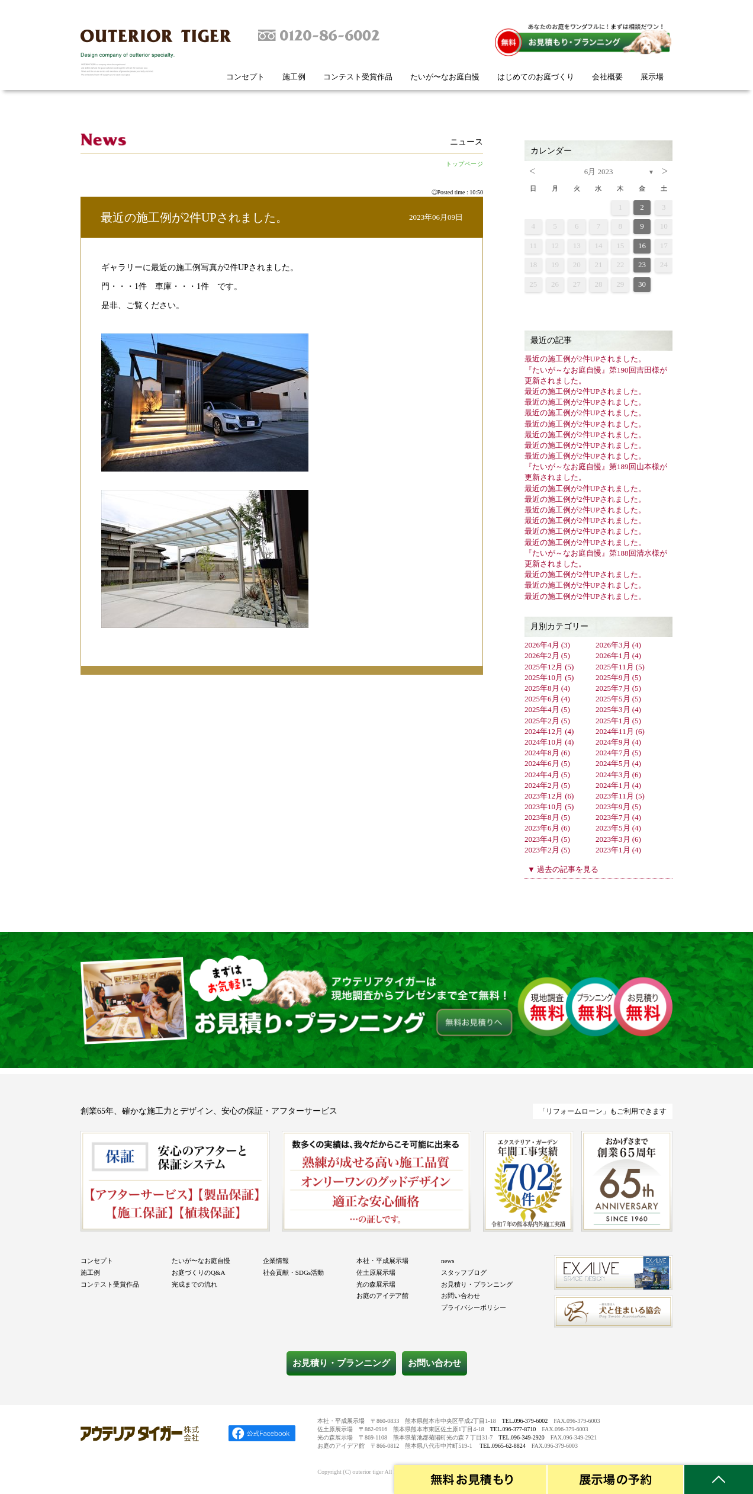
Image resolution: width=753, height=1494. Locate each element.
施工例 (293, 76)
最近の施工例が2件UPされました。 (194, 217)
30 (642, 284)
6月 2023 (598, 171)
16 (642, 245)
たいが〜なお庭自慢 (445, 76)
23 (642, 264)
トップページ (464, 164)
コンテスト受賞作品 (357, 76)
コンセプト (245, 76)
